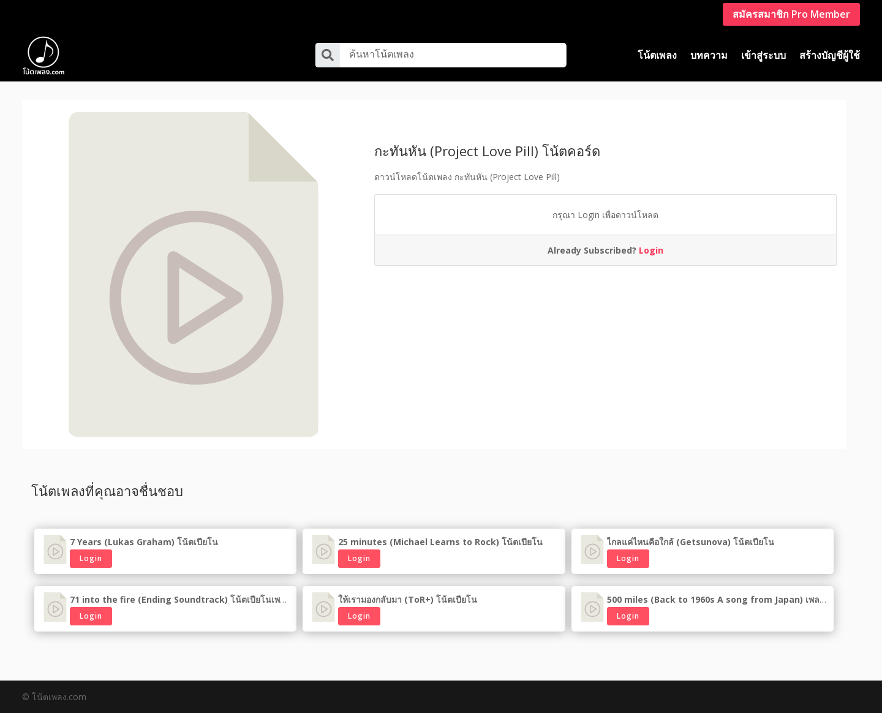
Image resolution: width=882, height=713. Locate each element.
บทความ (709, 55)
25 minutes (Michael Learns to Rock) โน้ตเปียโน (440, 542)
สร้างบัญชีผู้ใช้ (829, 55)
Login (651, 250)
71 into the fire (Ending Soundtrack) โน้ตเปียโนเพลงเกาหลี (192, 599)
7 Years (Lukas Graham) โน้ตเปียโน (144, 542)
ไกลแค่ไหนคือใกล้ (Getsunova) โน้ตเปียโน (690, 542)
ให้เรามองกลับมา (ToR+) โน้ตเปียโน (407, 599)
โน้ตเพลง (657, 55)
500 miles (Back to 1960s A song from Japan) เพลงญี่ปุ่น (725, 599)
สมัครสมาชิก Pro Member (791, 14)
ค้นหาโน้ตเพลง (381, 54)
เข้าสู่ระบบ (763, 55)
